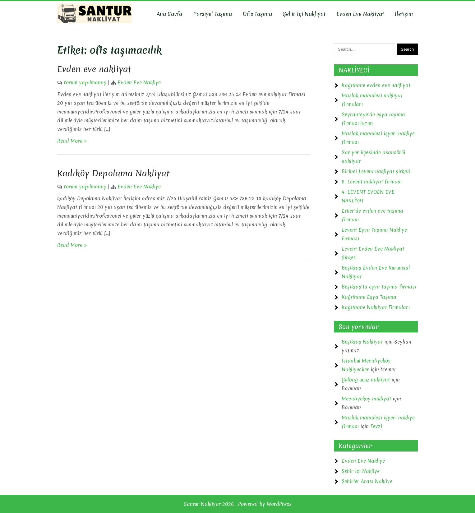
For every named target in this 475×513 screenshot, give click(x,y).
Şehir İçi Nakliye (361, 471)
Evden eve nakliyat (94, 69)
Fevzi (376, 426)
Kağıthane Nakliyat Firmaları (376, 307)
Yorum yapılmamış (84, 82)
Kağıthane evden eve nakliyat (376, 85)
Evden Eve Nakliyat (360, 13)
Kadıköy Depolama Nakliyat (113, 173)
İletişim (404, 13)
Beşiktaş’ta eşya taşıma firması (379, 286)
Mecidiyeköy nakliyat (366, 398)
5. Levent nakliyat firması (372, 181)
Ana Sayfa (169, 13)
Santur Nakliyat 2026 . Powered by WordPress (238, 504)
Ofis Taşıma (257, 13)
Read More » (72, 140)
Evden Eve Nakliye (139, 82)
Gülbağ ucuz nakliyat (366, 379)
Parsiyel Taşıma (212, 13)
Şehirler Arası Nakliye (367, 481)
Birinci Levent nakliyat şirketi (376, 171)
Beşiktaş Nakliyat (362, 341)
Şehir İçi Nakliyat (304, 13)
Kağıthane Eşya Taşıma (369, 296)
